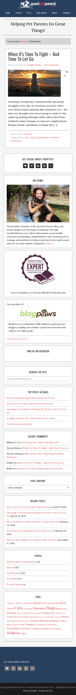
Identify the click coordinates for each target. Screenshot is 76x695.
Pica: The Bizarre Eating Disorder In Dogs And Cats (33, 521)
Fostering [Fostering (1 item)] (37, 613)
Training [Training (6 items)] (29, 624)
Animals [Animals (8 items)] (36, 602)
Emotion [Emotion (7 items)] (11, 612)
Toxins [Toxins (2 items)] (21, 625)
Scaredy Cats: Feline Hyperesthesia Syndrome (30, 403)
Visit (17, 339)
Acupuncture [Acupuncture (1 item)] (11, 603)
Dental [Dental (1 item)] (25, 609)
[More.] (50, 243)
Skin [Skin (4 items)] (64, 621)
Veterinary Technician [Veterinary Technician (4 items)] (31, 628)
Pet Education (14, 573)
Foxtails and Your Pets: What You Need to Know (31, 418)
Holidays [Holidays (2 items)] (10, 617)
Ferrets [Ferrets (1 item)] (19, 613)
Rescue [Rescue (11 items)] (44, 620)
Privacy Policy (30, 690)
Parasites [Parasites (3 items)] (21, 621)
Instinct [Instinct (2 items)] (25, 617)
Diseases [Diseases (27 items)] (39, 608)
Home (24, 41)
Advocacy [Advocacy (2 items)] (19, 603)
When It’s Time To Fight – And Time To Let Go (33, 56)
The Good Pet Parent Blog (38, 4)
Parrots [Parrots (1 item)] (27, 621)
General (28, 134)
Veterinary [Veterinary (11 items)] (13, 628)
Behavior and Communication (22, 561)
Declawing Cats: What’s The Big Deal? (40, 442)
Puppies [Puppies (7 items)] (35, 620)
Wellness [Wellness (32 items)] (13, 633)
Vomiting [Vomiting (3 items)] (57, 629)
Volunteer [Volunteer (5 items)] (47, 628)
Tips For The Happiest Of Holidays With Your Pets (32, 540)
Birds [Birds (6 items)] (63, 602)
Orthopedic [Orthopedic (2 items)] (11, 621)
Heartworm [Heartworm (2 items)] (60, 613)
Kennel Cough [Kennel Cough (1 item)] (44, 617)
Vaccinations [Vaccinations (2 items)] (39, 625)
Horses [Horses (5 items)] (18, 616)
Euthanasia (42, 137)
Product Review (14, 584)
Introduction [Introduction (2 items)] (34, 617)
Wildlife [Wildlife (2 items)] (23, 633)
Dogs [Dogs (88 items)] (50, 607)
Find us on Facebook (38, 351)
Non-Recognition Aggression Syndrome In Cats (31, 398)
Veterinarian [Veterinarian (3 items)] (50, 624)
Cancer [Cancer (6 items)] (10, 608)
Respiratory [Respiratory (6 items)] (55, 620)
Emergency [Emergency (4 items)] (61, 608)
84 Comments (52, 65)
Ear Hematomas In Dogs (19, 424)
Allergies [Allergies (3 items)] (28, 603)
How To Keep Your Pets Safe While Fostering (29, 507)
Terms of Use (46, 690)
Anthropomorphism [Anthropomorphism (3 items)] (51, 603)
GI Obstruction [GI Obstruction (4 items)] (48, 613)
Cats (27, 137)
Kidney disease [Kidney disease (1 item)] (55, 617)
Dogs (33, 137)
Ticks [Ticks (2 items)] (15, 625)
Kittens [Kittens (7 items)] (65, 616)
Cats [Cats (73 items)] (19, 608)
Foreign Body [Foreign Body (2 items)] (27, 613)
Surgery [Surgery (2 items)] (10, 625)
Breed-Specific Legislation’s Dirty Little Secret (30, 530)
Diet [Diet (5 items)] (30, 608)
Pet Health (12, 578)
